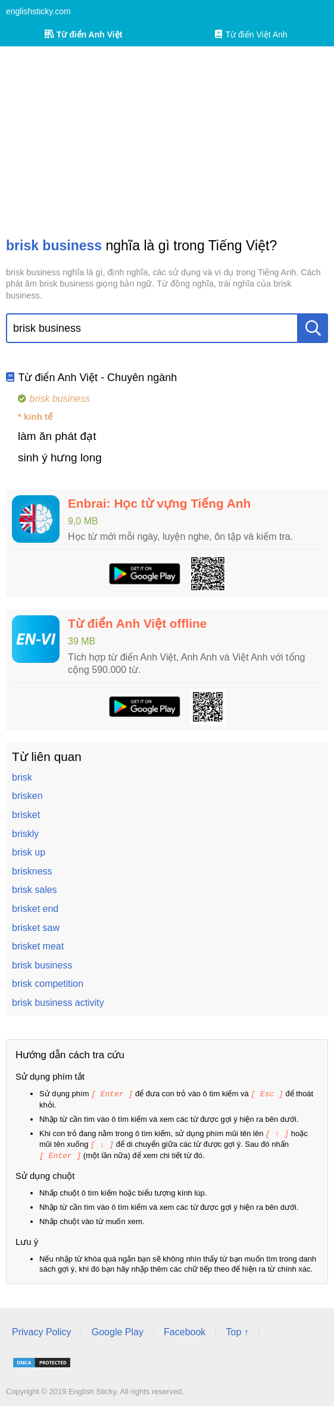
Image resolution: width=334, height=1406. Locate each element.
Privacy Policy (41, 1330)
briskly (25, 834)
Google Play (117, 1330)
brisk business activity (58, 1003)
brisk (22, 777)
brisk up (28, 852)
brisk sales (34, 890)
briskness (32, 871)
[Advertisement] (167, 141)
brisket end (35, 909)
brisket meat (38, 946)
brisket (26, 815)
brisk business (42, 965)
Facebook (184, 1330)
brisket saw (36, 928)
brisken (27, 796)
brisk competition (47, 984)
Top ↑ (237, 1330)
